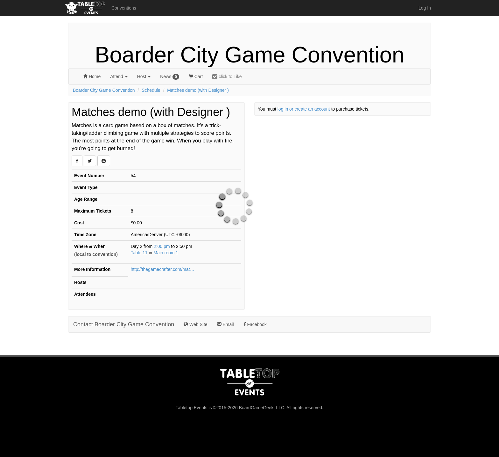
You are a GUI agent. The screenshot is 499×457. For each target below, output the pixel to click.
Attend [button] (118, 76)
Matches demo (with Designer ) (198, 90)
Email (225, 324)
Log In (424, 8)
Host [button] (144, 76)
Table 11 (139, 252)
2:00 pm (162, 246)
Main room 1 (165, 252)
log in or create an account (304, 109)
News (169, 77)
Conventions (123, 8)
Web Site (195, 324)
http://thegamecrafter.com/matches (162, 269)
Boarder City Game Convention (249, 54)
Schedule (151, 90)
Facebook (255, 324)
